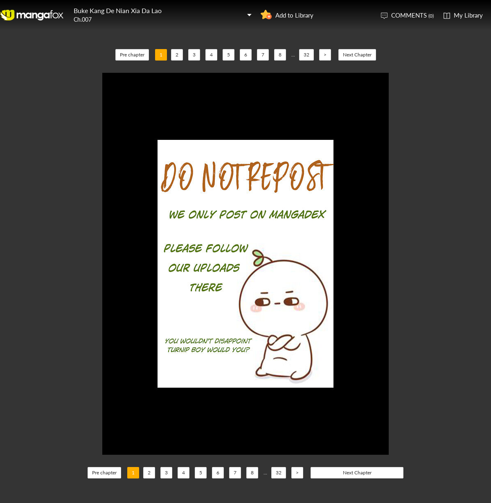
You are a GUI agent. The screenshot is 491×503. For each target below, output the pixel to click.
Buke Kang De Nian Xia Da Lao (118, 10)
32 (306, 55)
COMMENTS (412, 15)
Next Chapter (357, 55)
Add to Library (294, 15)
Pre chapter (132, 55)
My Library (468, 15)
